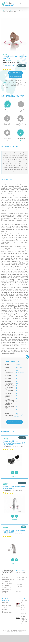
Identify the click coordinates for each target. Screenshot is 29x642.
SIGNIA (5, 54)
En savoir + (14, 476)
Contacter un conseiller (14, 422)
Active (24, 526)
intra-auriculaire (11, 60)
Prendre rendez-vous (15, 73)
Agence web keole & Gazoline (16, 631)
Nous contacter (7, 612)
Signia (4, 82)
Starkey (5, 439)
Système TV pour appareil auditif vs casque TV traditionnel (24, 617)
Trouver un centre (15, 76)
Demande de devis (9, 65)
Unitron (5, 528)
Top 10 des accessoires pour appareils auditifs (24, 604)
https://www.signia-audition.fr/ (19, 415)
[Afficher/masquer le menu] (25, 3)
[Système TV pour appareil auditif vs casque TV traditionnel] (18, 618)
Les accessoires (21, 577)
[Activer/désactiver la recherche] (20, 3)
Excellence (21, 65)
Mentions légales (20, 630)
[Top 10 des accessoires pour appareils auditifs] (18, 605)
